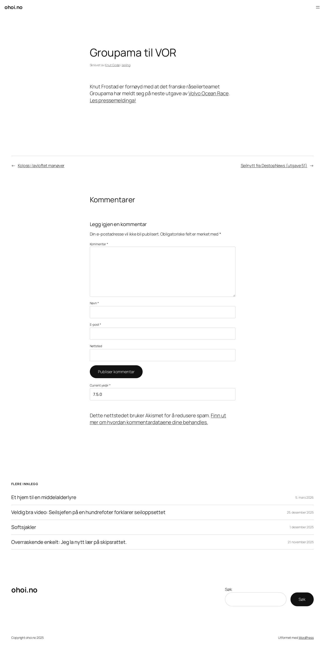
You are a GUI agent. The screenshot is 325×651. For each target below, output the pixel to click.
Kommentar (99, 244)
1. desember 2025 (302, 527)
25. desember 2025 (300, 512)
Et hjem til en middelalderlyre (43, 497)
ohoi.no (14, 7)
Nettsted (96, 346)
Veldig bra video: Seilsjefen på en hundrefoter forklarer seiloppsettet (88, 512)
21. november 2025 (301, 542)
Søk (228, 589)
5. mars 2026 (304, 497)
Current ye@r (100, 385)
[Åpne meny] (317, 7)
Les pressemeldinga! (113, 100)
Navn (94, 303)
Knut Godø (112, 65)
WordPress (306, 637)
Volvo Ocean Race (208, 93)
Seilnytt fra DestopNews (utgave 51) (274, 165)
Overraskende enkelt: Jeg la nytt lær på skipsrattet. (69, 542)
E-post (95, 324)
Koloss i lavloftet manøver (41, 165)
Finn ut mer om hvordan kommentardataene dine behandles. (158, 419)
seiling (126, 65)
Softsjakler (23, 527)
